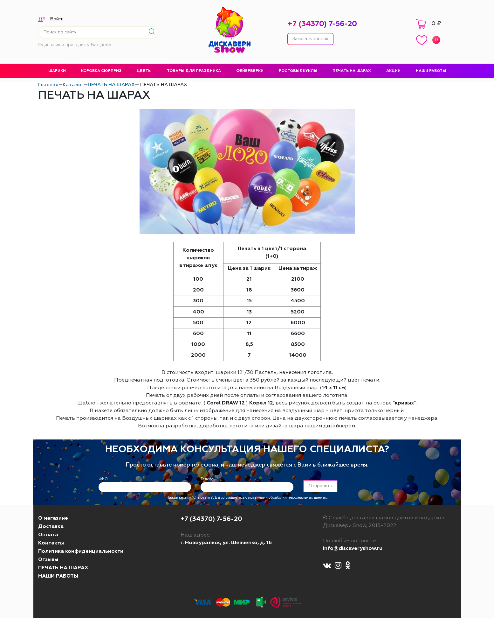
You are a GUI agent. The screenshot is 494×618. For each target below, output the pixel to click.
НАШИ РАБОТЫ (431, 71)
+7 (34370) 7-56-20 (322, 24)
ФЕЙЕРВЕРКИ (250, 71)
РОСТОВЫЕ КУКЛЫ (298, 71)
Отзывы (48, 559)
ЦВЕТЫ (144, 71)
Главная (48, 84)
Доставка (51, 526)
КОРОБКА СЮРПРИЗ (101, 71)
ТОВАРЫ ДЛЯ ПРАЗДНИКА (194, 71)
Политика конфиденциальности (80, 551)
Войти (57, 19)
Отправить (320, 486)
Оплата (48, 534)
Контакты (51, 543)
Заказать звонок (310, 39)
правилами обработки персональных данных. (288, 497)
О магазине (53, 518)
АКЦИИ (393, 71)
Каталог (73, 84)
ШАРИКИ (57, 71)
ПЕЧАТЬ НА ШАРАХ (352, 71)
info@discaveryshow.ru (352, 548)
